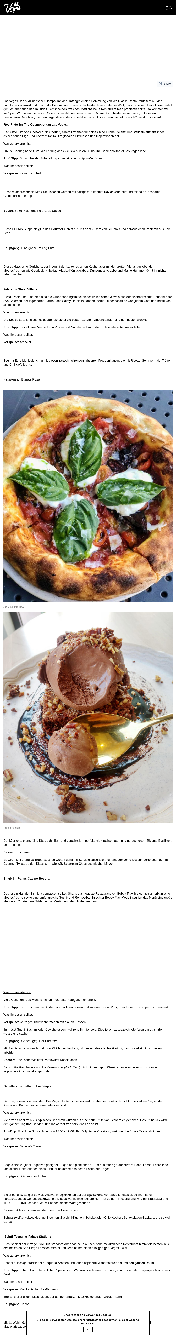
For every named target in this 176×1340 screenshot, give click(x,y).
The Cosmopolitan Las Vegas (45, 124)
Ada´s (8, 289)
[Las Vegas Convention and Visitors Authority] (13, 7)
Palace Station (39, 1236)
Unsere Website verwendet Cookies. (88, 1315)
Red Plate (11, 124)
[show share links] (165, 84)
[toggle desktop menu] (169, 8)
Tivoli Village (27, 289)
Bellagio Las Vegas (37, 1086)
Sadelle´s (10, 1086)
